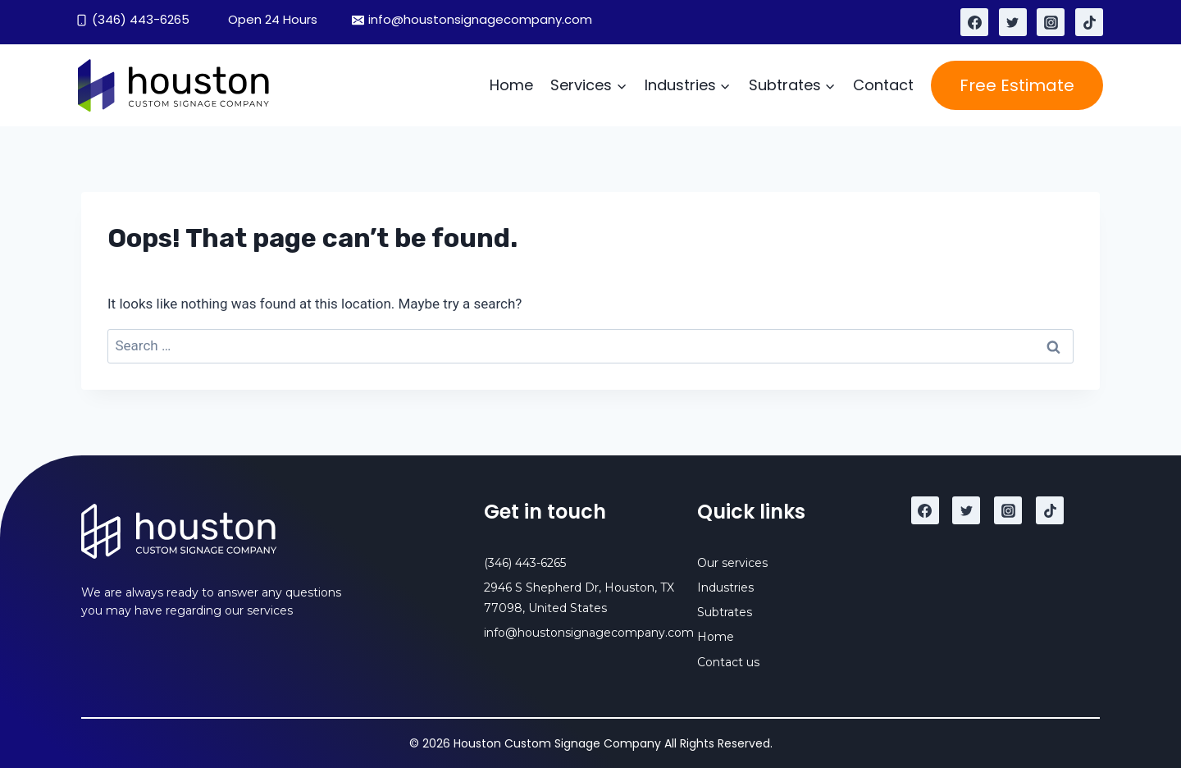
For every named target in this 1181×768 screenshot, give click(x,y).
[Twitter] (1013, 22)
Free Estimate (1017, 85)
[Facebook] (974, 22)
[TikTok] (1089, 22)
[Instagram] (1051, 22)
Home (511, 85)
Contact (883, 85)
